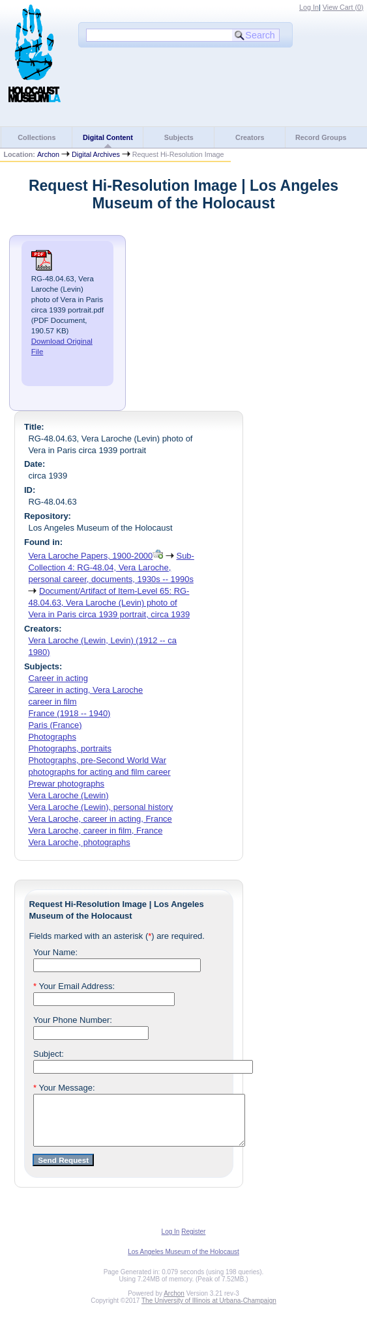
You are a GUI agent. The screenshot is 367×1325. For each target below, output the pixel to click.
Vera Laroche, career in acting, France (99, 819)
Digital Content (108, 137)
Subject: (48, 1054)
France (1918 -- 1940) (69, 713)
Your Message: (64, 1088)
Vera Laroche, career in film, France (95, 830)
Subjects (179, 137)
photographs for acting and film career (99, 772)
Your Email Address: (74, 986)
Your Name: (55, 952)
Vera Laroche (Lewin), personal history (100, 807)
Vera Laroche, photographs (79, 842)
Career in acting (57, 678)
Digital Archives (96, 154)
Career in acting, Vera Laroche (85, 690)
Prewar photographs (66, 783)
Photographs (52, 737)
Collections (36, 137)
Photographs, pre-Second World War (97, 760)
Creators (249, 137)
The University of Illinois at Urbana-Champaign (208, 1310)
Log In (309, 7)
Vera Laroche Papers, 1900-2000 (90, 556)
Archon (48, 154)
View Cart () (343, 7)
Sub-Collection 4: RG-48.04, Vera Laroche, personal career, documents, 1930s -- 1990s (111, 567)
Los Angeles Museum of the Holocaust (183, 1261)
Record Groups (321, 137)
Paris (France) (54, 725)
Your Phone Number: (72, 1020)
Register (193, 1241)
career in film (52, 701)
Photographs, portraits (69, 748)
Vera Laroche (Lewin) (68, 795)
